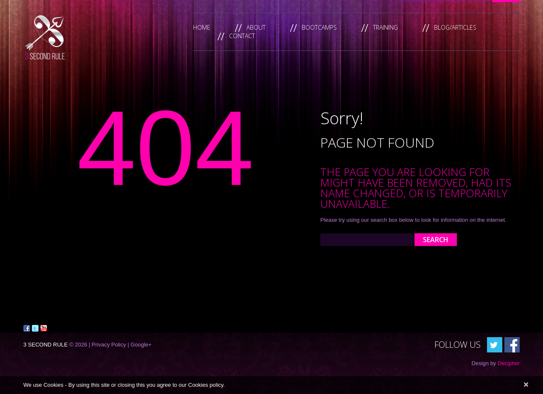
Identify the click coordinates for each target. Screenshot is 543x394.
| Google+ (140, 344)
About (256, 27)
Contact (242, 36)
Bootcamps (319, 27)
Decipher (509, 363)
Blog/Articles (455, 27)
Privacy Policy (109, 344)
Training (385, 27)
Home (201, 27)
